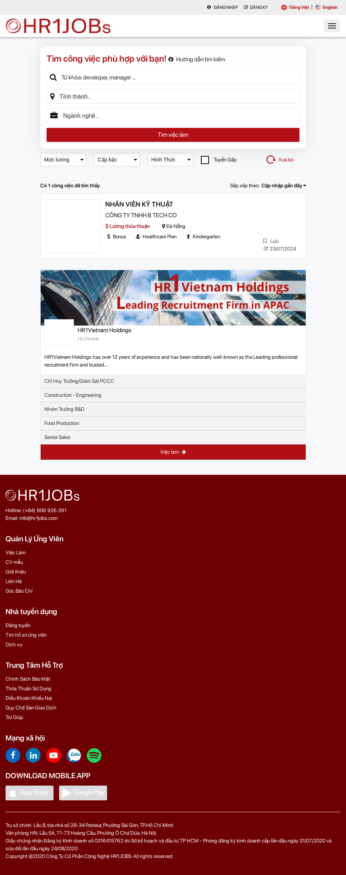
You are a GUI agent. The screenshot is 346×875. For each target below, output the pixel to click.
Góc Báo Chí (19, 591)
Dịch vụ (14, 644)
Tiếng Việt (295, 7)
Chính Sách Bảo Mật (28, 679)
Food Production (61, 423)
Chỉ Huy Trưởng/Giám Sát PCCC (79, 381)
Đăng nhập (222, 7)
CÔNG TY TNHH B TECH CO (141, 215)
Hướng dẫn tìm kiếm (196, 59)
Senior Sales (57, 437)
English (326, 7)
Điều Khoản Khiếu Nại (29, 698)
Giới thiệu (16, 572)
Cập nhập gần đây (283, 185)
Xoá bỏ (280, 159)
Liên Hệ (14, 581)
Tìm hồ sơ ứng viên (26, 635)
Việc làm (173, 452)
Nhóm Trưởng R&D (64, 409)
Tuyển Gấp (219, 160)
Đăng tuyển (18, 625)
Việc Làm (15, 552)
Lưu (270, 241)
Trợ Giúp (14, 717)
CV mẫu (14, 562)
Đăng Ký (256, 7)
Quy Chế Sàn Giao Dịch (31, 708)
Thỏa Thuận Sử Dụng (28, 688)
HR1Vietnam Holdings (104, 330)
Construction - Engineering (73, 395)
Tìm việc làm (173, 134)
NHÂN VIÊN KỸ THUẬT (139, 204)
